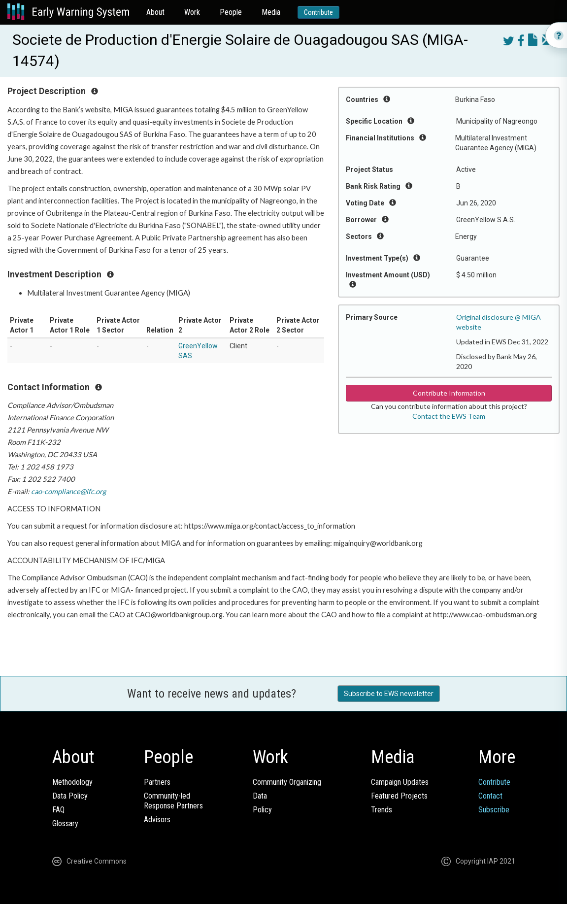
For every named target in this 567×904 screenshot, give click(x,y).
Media (271, 12)
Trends (381, 809)
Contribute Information (449, 393)
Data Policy (70, 796)
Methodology (72, 782)
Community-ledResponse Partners (173, 800)
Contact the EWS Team (448, 416)
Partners (157, 782)
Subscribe (493, 809)
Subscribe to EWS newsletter (389, 694)
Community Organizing (287, 782)
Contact (490, 796)
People (231, 12)
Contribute (318, 12)
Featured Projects (399, 796)
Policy (262, 809)
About (155, 12)
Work (192, 12)
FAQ (58, 809)
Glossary (65, 823)
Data (260, 796)
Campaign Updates (400, 782)
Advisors (157, 819)
